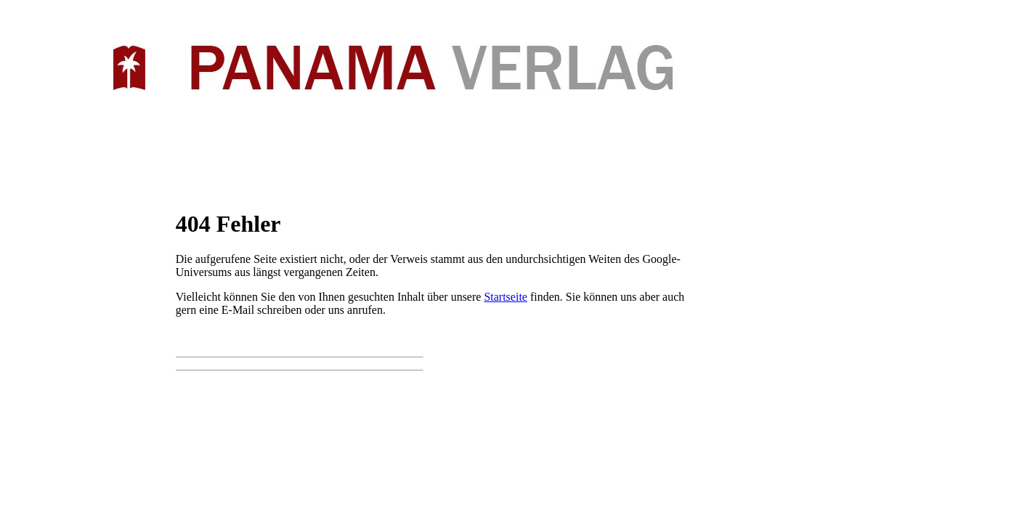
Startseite (505, 297)
